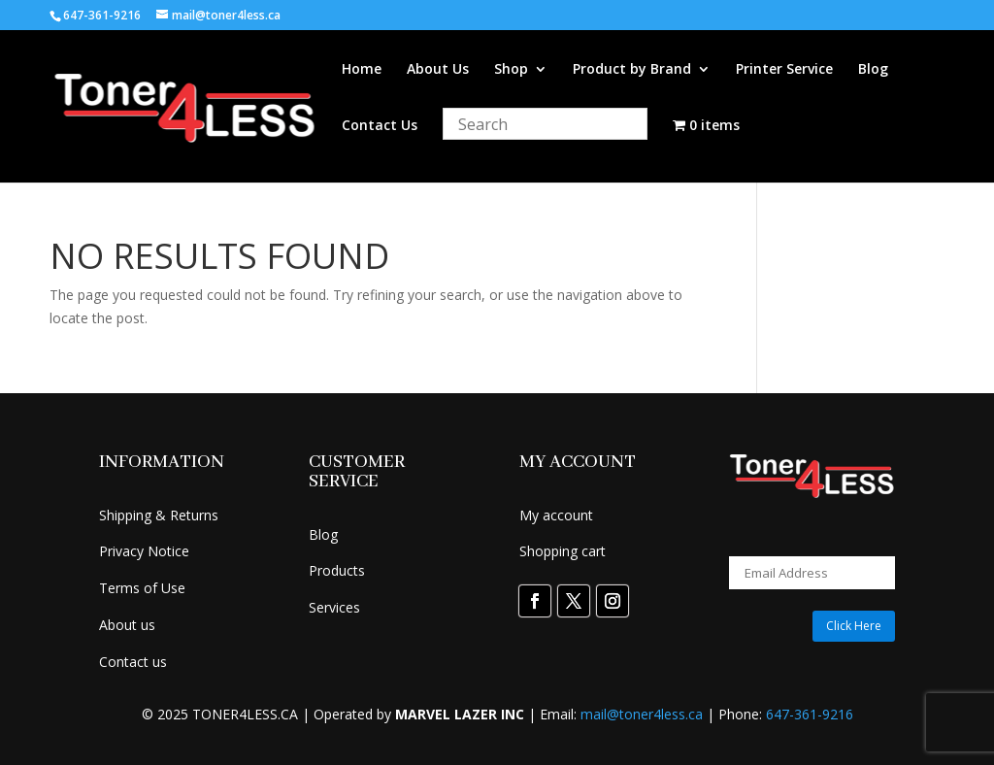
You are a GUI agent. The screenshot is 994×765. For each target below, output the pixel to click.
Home (361, 70)
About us (127, 624)
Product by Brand (632, 70)
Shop (511, 70)
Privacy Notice (144, 551)
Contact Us (379, 126)
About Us (438, 70)
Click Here (853, 625)
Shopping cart (562, 551)
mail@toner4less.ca (641, 714)
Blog (873, 70)
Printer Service (784, 70)
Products (337, 570)
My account (556, 515)
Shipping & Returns (158, 515)
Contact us (133, 661)
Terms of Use (142, 588)
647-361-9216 (809, 714)
